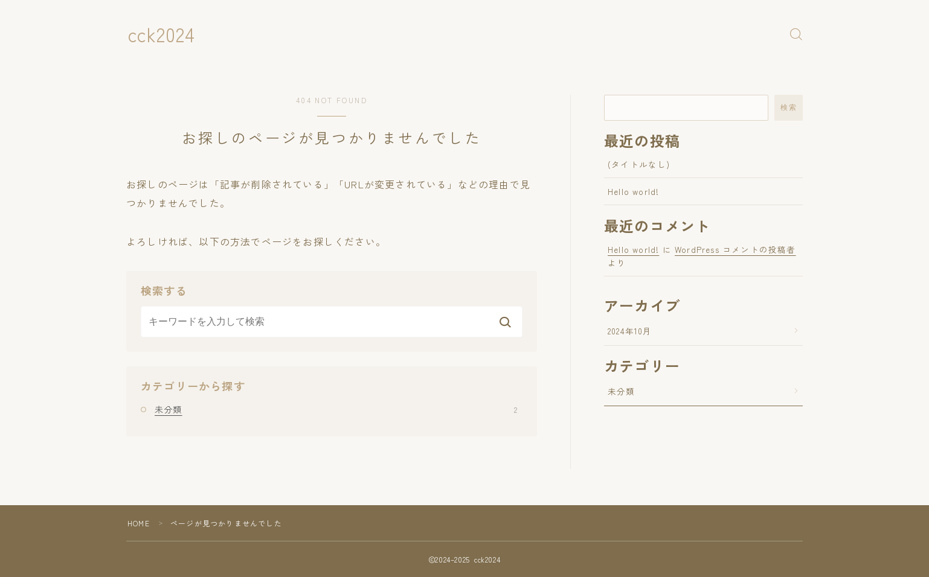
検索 (788, 107)
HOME (138, 523)
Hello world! (633, 191)
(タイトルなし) (639, 164)
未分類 (336, 409)
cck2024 (162, 34)
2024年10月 (630, 331)
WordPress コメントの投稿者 (735, 249)
